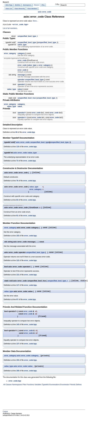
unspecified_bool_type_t (28, 37)
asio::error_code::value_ (23, 371)
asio (39, 12)
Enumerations (54, 389)
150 (17, 375)
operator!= (22, 113)
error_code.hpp (20, 25)
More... (35, 21)
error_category (10, 54)
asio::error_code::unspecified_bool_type (32, 143)
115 (17, 147)
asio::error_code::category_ (28, 360)
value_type (22, 45)
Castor (5, 416)
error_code (46, 12)
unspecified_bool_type (27, 43)
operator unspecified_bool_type (30, 80)
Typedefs (45, 389)
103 (17, 238)
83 (17, 201)
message (21, 75)
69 (16, 133)
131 (17, 277)
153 (17, 364)
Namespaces (17, 389)
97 (17, 303)
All (4, 389)
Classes (8, 389)
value (20, 90)
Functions (30, 389)
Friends (72, 389)
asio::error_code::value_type (25, 153)
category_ (22, 105)
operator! (21, 85)
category (21, 54)
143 (17, 328)
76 (17, 182)
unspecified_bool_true (27, 98)
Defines (78, 389)
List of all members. (10, 29)
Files (24, 389)
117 (17, 288)
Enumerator (64, 389)
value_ (20, 107)
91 (17, 217)
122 (17, 263)
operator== (22, 118)
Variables (37, 389)
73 (17, 161)
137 (17, 348)
